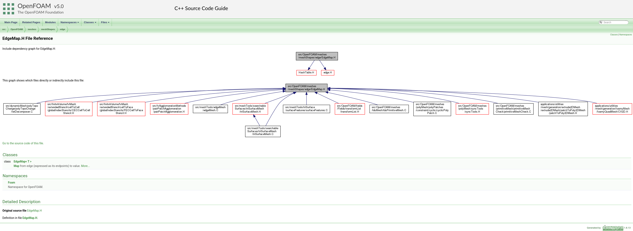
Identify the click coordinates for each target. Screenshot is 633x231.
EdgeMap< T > (22, 161)
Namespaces (70, 23)
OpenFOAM (34, 5)
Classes (90, 23)
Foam (11, 182)
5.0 (60, 6)
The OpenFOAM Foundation (41, 12)
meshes (32, 29)
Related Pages (31, 22)
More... (85, 166)
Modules (50, 22)
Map (16, 166)
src (4, 29)
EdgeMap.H (34, 210)
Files (105, 23)
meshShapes (48, 29)
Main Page (10, 22)
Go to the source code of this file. (23, 143)
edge (62, 29)
